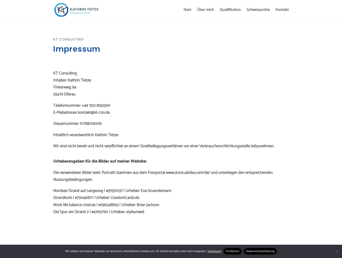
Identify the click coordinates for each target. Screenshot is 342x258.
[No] (336, 251)
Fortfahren (232, 251)
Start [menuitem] (187, 10)
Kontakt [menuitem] (282, 10)
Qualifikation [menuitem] (230, 10)
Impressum (214, 251)
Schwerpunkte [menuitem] (258, 10)
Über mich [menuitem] (205, 10)
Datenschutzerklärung (260, 251)
